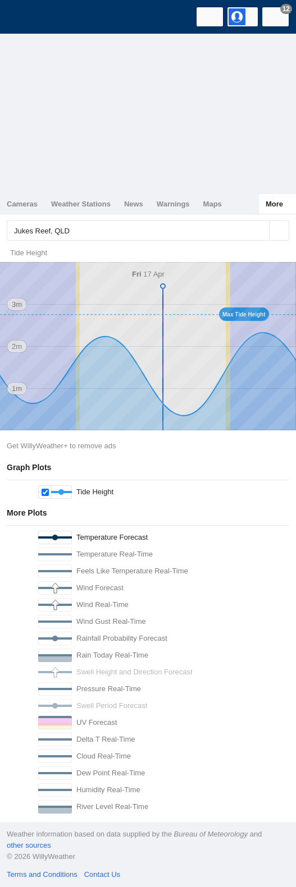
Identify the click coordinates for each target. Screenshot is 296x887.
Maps (212, 204)
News (133, 204)
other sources (29, 845)
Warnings (173, 204)
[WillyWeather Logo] (25, 17)
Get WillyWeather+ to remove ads (61, 446)
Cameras (22, 204)
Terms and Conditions (42, 874)
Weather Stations (81, 204)
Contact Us (102, 874)
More (274, 204)
